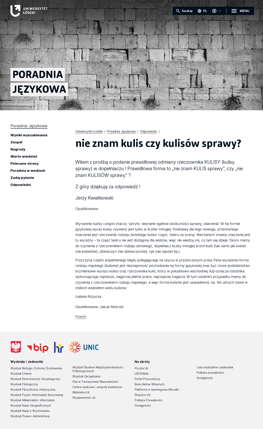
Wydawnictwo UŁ (84, 397)
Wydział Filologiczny (24, 384)
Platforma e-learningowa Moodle (157, 389)
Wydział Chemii (20, 373)
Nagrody (17, 149)
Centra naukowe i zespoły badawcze (97, 387)
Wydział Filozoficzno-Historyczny (32, 389)
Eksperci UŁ (143, 395)
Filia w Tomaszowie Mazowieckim (95, 382)
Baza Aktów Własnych (150, 384)
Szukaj (187, 11)
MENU (244, 11)
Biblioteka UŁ (81, 392)
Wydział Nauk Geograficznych (30, 405)
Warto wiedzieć (23, 157)
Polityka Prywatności (148, 400)
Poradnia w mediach (27, 171)
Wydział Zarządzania (86, 376)
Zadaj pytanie (22, 178)
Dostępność (143, 405)
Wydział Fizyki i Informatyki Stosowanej (36, 395)
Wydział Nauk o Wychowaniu (30, 411)
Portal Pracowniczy (147, 379)
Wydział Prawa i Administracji (30, 416)
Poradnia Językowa (28, 125)
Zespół (16, 142)
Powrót (80, 316)
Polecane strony (24, 164)
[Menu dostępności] (216, 11)
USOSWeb (142, 373)
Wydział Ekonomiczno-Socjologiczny (35, 379)
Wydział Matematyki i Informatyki (32, 400)
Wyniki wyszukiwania (28, 135)
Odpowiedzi (20, 185)
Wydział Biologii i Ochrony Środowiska (36, 368)
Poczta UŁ (141, 368)
